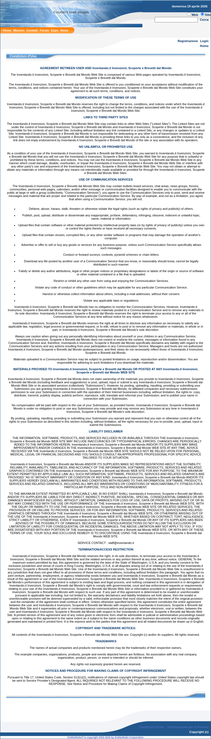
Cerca (204, 19)
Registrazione (188, 41)
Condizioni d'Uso (151, 727)
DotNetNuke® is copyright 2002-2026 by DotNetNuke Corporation (105, 737)
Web (195, 14)
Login (204, 41)
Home (204, 46)
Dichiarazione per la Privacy (188, 727)
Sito (208, 14)
